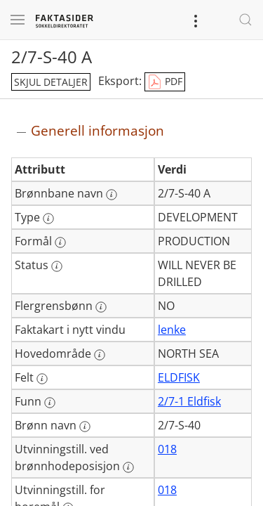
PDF (164, 82)
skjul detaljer (51, 82)
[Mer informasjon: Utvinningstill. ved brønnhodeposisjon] (128, 467)
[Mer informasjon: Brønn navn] (84, 426)
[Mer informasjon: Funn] (49, 402)
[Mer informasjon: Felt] (42, 378)
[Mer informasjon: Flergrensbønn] (101, 307)
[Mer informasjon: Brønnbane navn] (111, 194)
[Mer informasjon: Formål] (60, 242)
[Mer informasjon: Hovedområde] (99, 355)
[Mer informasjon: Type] (48, 218)
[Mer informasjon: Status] (56, 266)
